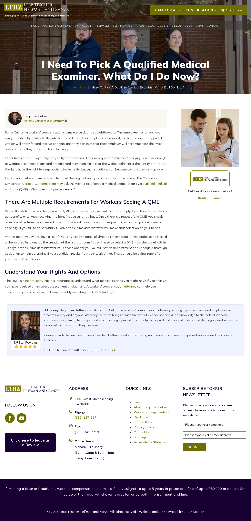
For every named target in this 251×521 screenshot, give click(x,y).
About (86, 25)
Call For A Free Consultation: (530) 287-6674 (198, 10)
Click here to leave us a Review (30, 442)
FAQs (141, 25)
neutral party (34, 281)
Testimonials (122, 25)
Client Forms (194, 25)
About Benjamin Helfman (152, 407)
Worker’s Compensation (60, 25)
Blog (151, 25)
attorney (130, 286)
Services (103, 25)
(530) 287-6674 (210, 198)
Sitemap (140, 437)
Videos (177, 25)
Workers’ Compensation (38, 184)
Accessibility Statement (151, 442)
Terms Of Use (144, 422)
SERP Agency (194, 512)
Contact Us (142, 432)
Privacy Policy (144, 427)
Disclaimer (141, 417)
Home (35, 25)
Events (163, 25)
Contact (213, 25)
